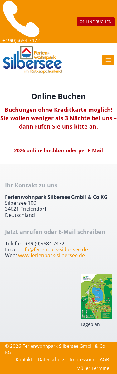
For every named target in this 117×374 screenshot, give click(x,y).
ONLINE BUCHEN (96, 21)
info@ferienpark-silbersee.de (54, 249)
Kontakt (24, 359)
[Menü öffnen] (108, 60)
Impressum (82, 359)
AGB (104, 359)
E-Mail (95, 150)
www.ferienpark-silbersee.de (51, 255)
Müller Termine (92, 368)
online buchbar (46, 150)
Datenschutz (51, 359)
